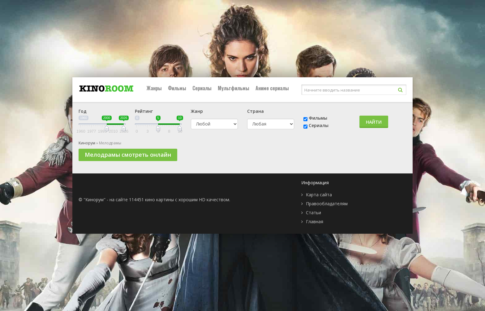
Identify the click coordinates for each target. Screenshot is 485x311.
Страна (255, 111)
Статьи (313, 212)
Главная (314, 221)
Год (83, 111)
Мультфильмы (233, 88)
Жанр (197, 111)
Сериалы (202, 88)
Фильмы (177, 88)
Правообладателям (327, 204)
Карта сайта (319, 195)
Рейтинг (144, 111)
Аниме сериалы (272, 88)
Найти (374, 122)
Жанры (154, 88)
